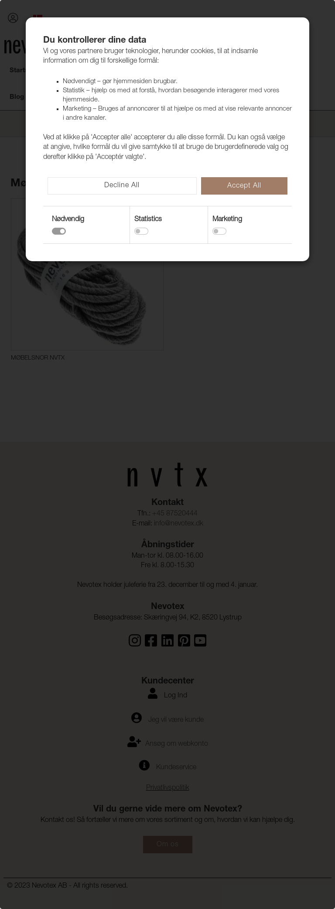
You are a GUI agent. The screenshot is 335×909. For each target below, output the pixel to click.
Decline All (122, 185)
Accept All (244, 186)
